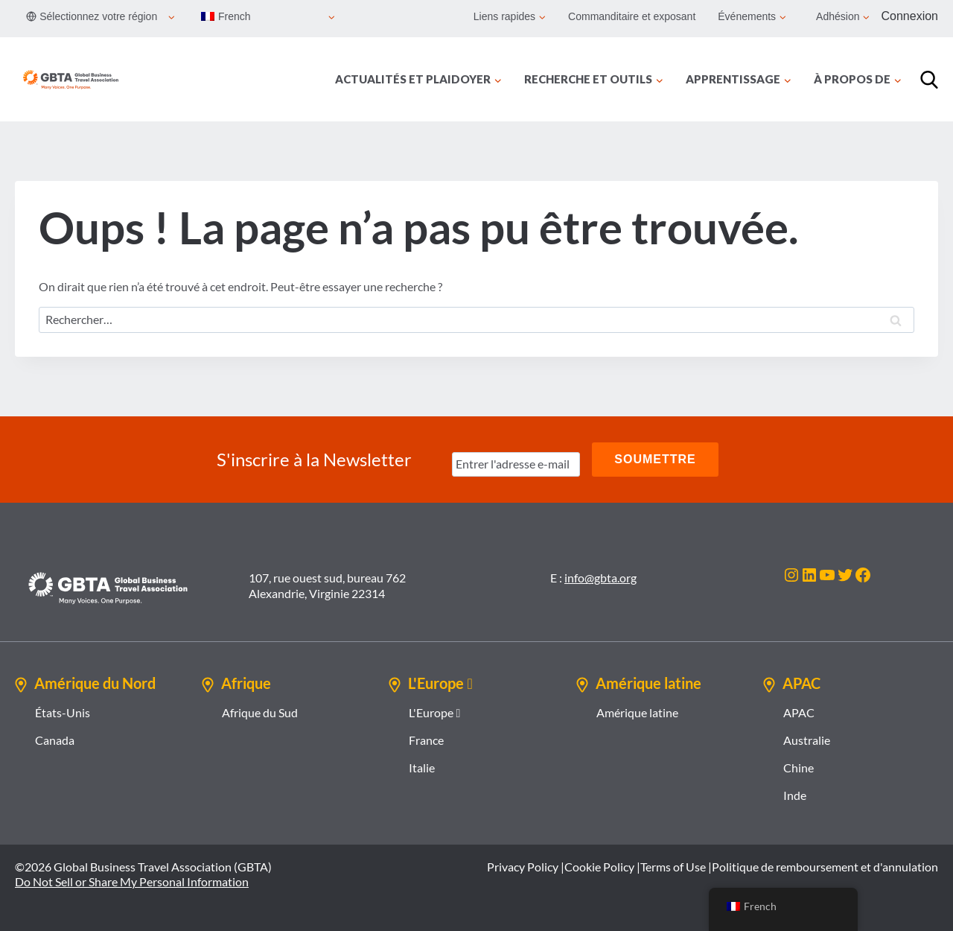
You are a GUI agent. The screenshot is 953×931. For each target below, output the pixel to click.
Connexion (910, 16)
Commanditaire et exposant (631, 16)
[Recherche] (929, 80)
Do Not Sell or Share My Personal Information (132, 881)
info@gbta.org (600, 578)
